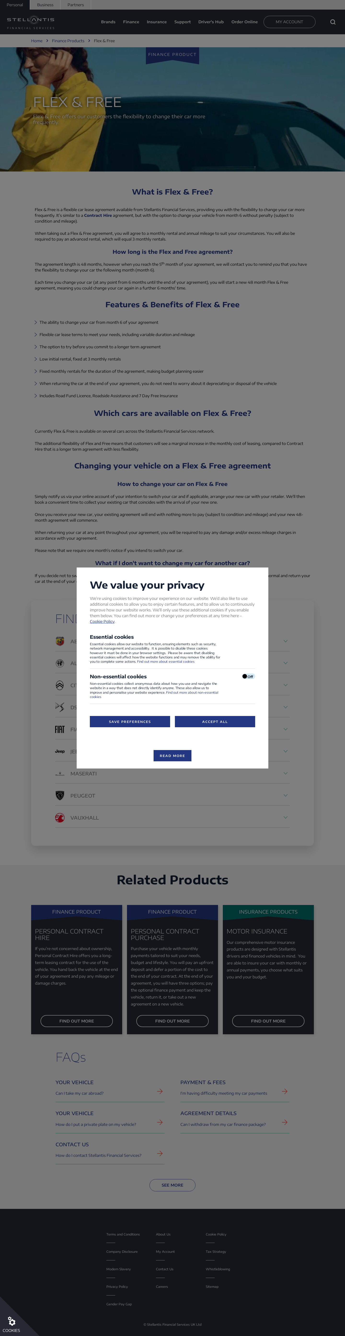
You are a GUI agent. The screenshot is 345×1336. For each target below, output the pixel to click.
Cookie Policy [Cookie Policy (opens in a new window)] (102, 621)
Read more (172, 756)
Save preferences (130, 722)
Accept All (215, 722)
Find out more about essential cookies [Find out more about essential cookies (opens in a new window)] (166, 661)
